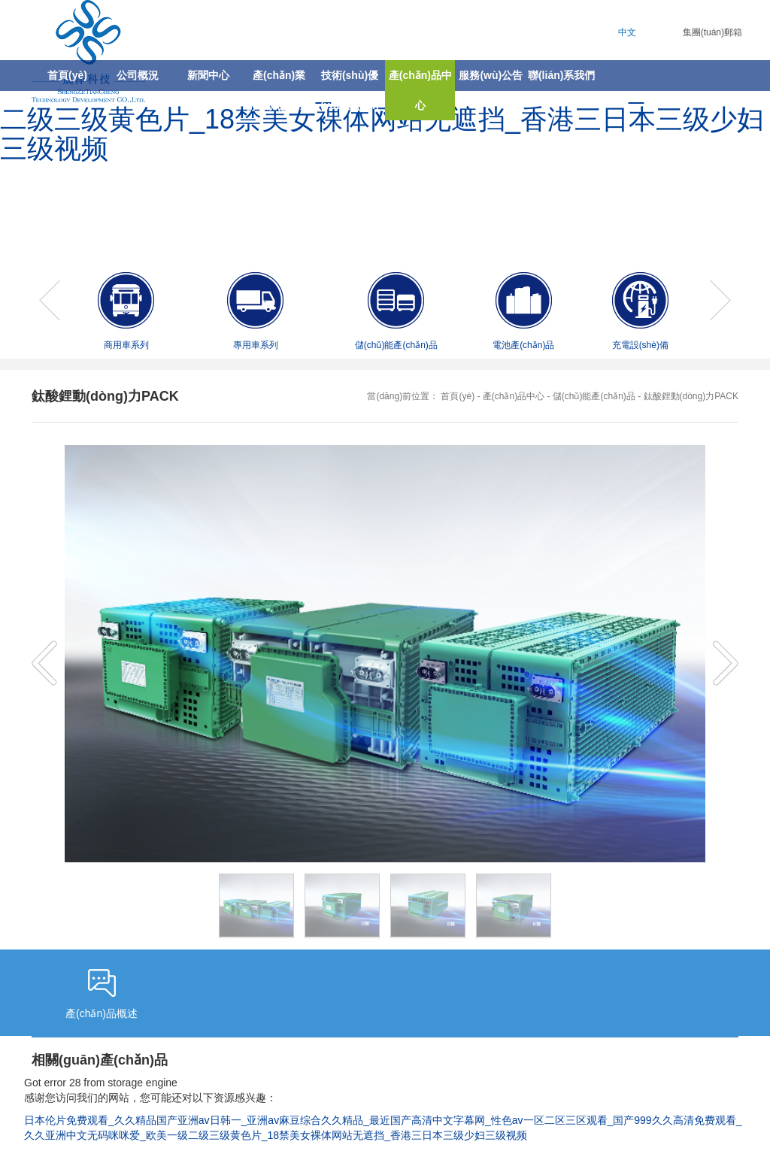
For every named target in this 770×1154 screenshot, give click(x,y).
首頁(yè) (67, 75)
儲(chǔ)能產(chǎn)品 (594, 396)
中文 (627, 32)
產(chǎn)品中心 (513, 396)
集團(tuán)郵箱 (712, 32)
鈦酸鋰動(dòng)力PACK (691, 396)
